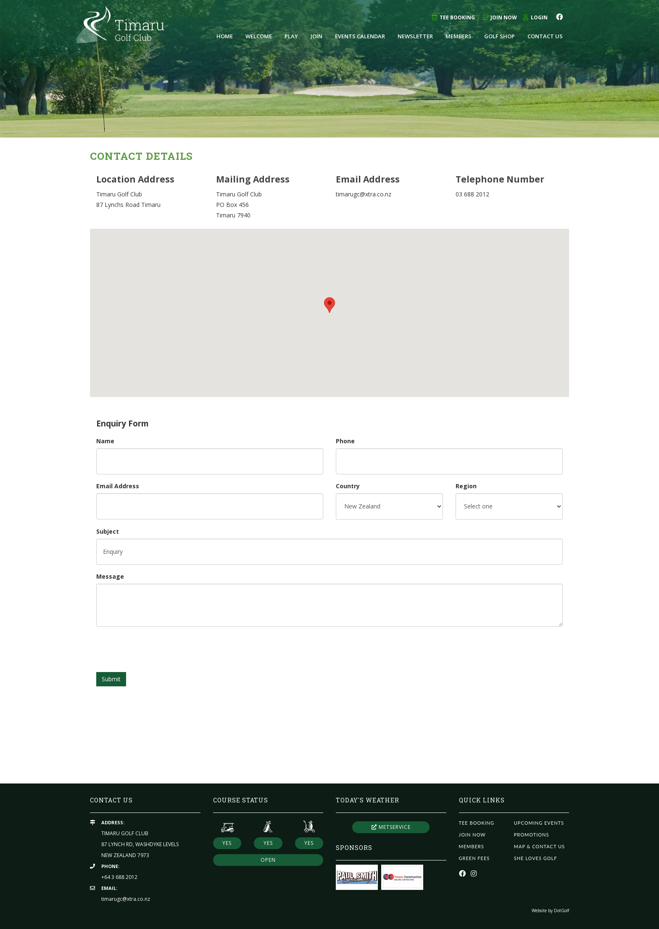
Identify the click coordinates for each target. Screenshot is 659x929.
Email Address (117, 486)
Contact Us (545, 36)
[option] (329, 69)
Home (224, 36)
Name (105, 441)
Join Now (500, 17)
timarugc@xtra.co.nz (125, 899)
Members (458, 36)
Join (316, 36)
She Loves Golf (535, 858)
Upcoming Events (539, 823)
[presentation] (160, 649)
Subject (107, 531)
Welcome (258, 36)
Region (466, 486)
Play (291, 36)
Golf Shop (499, 36)
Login (535, 17)
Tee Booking (453, 17)
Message (110, 576)
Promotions (531, 834)
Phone (345, 441)
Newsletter (415, 36)
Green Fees (474, 858)
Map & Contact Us (539, 846)
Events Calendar (360, 36)
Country (348, 486)
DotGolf (561, 910)
